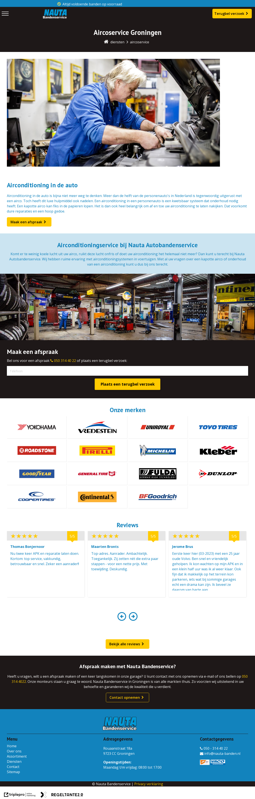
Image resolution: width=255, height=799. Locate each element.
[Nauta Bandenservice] (54, 17)
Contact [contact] (13, 766)
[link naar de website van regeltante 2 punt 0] (61, 795)
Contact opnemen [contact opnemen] (125, 697)
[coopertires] (36, 497)
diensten (117, 42)
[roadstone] (36, 450)
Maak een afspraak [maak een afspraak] (26, 222)
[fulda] (158, 474)
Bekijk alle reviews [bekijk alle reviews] (124, 644)
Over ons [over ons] (14, 751)
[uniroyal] (158, 427)
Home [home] (12, 746)
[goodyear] (36, 474)
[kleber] (218, 450)
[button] (122, 619)
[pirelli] (97, 450)
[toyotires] (218, 427)
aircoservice (139, 42)
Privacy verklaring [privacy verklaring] (148, 784)
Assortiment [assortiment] (17, 756)
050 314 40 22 (63, 360)
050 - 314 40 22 (214, 748)
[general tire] (97, 474)
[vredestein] (97, 427)
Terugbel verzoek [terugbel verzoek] (229, 13)
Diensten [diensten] (14, 761)
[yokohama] (36, 427)
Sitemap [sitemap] (13, 771)
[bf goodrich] (158, 497)
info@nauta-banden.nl (220, 753)
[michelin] (158, 450)
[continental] (97, 497)
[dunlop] (218, 474)
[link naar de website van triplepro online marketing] (19, 795)
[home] (106, 42)
